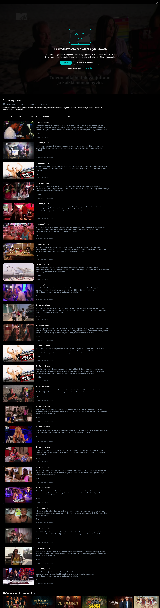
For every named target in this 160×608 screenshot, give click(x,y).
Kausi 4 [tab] (34, 117)
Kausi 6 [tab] (9, 117)
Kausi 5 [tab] (21, 117)
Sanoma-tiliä (87, 68)
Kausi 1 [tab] (70, 117)
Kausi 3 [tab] (46, 117)
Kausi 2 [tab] (58, 117)
